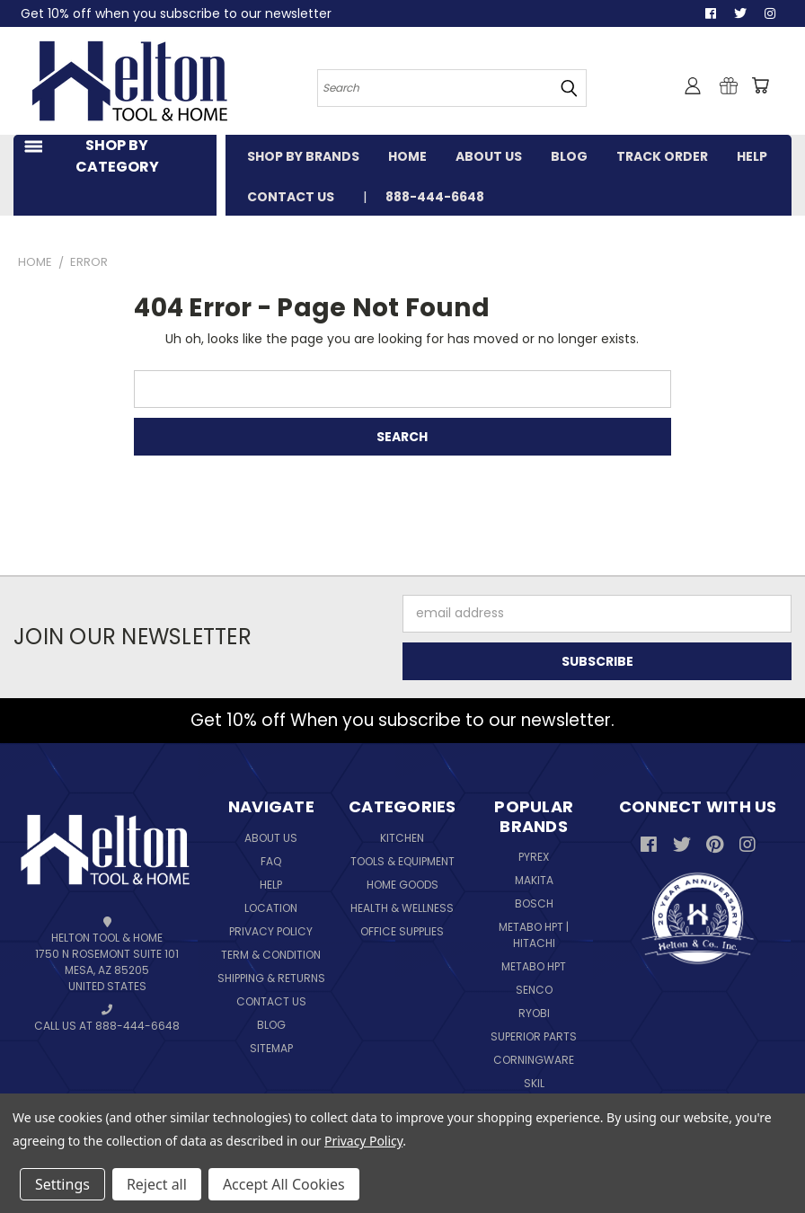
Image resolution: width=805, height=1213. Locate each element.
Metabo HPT (533, 966)
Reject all (157, 1184)
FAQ (271, 861)
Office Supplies (402, 931)
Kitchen (402, 838)
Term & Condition (271, 954)
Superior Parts (534, 1036)
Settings (62, 1184)
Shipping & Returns (271, 978)
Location (270, 908)
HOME (407, 156)
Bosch (534, 903)
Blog (271, 1024)
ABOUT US (489, 156)
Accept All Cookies (284, 1184)
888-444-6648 (434, 197)
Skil (534, 1083)
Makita (534, 880)
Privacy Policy (271, 931)
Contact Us (271, 1001)
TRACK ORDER (662, 156)
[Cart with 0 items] (760, 85)
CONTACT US (290, 197)
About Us (270, 838)
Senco (534, 989)
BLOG (569, 156)
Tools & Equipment (402, 861)
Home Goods (402, 884)
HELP (752, 156)
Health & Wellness (402, 908)
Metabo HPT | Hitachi (534, 935)
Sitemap (271, 1048)
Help (271, 884)
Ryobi (534, 1013)
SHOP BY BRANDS (303, 156)
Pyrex (533, 856)
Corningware (533, 1059)
